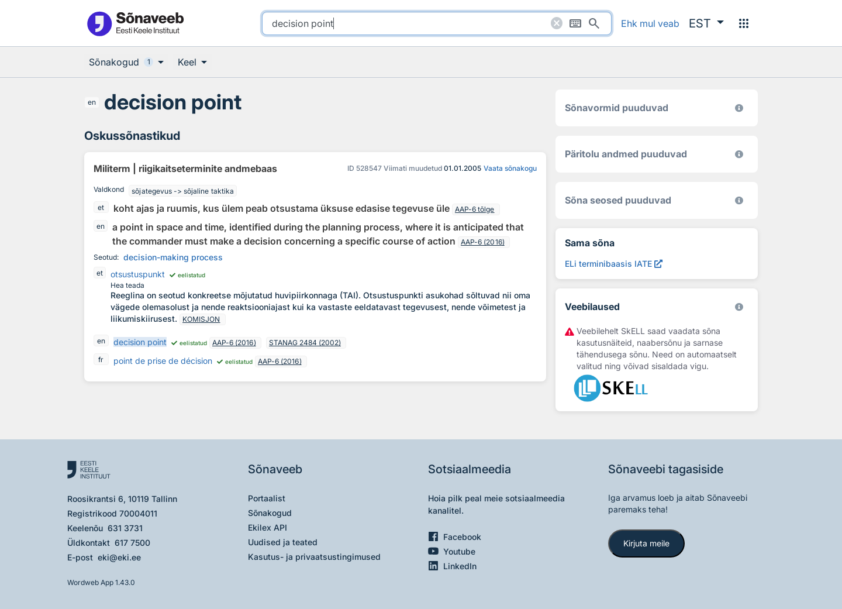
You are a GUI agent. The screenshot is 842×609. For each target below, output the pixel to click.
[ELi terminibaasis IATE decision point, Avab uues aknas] (613, 264)
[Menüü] (743, 23)
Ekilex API (267, 527)
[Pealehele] (135, 23)
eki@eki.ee (119, 557)
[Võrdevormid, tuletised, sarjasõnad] (739, 200)
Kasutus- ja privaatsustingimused (314, 557)
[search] (437, 23)
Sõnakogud (270, 513)
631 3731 (125, 528)
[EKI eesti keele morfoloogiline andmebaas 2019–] (739, 108)
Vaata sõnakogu (510, 168)
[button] (706, 23)
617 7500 (132, 543)
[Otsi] (594, 23)
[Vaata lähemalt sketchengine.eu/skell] (739, 307)
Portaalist (266, 498)
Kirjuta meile (646, 543)
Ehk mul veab (650, 23)
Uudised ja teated (283, 542)
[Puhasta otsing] (557, 23)
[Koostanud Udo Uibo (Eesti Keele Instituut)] (739, 154)
